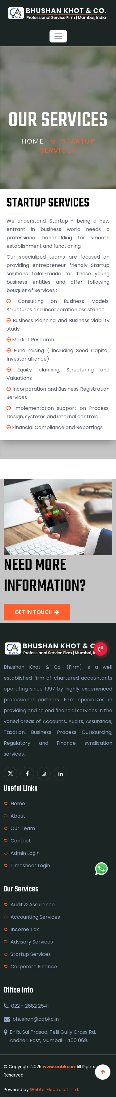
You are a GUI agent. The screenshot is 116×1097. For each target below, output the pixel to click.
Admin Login (25, 853)
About (18, 815)
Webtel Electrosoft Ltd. (54, 1089)
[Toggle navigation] (58, 36)
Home (32, 141)
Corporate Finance (34, 966)
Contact (21, 840)
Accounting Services (35, 917)
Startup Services (67, 145)
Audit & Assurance (33, 904)
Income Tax (25, 929)
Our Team (23, 828)
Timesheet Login (30, 865)
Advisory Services (32, 941)
